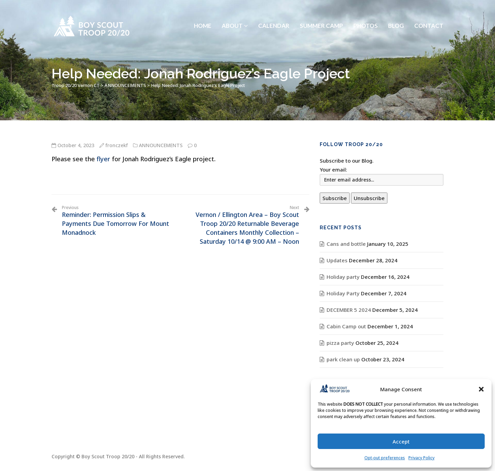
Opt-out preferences (384, 458)
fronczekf (117, 145)
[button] (481, 389)
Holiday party (343, 276)
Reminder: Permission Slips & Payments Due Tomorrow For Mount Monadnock (118, 221)
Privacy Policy (421, 458)
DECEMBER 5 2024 (349, 309)
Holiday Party (343, 293)
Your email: (333, 169)
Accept (401, 441)
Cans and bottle (346, 243)
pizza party (340, 342)
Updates (337, 260)
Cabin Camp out (346, 326)
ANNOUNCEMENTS (161, 145)
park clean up (343, 359)
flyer (103, 159)
